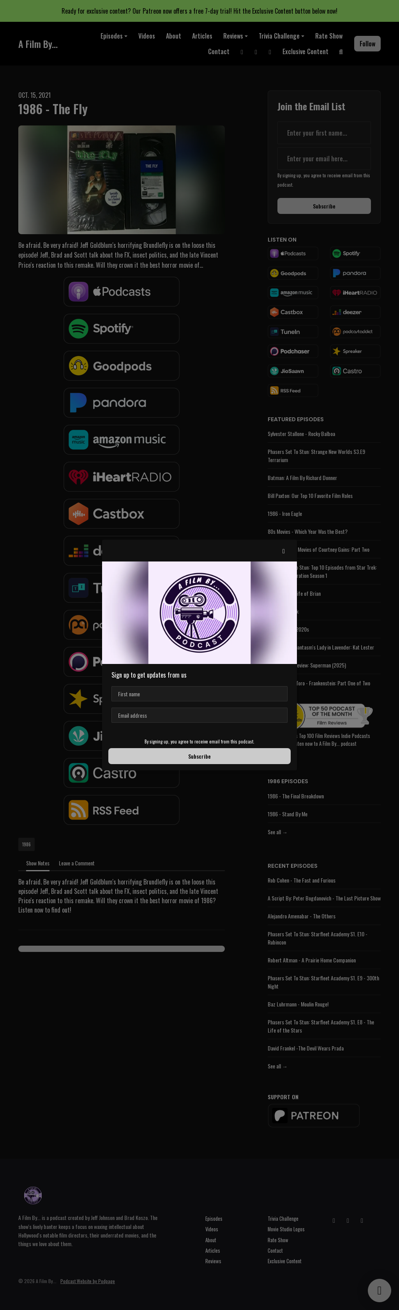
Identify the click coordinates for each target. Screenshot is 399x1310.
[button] (284, 550)
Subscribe (199, 756)
